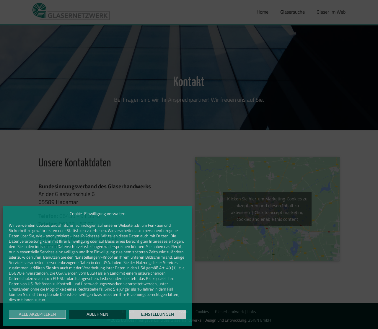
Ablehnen (97, 314)
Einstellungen (157, 314)
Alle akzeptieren (37, 314)
